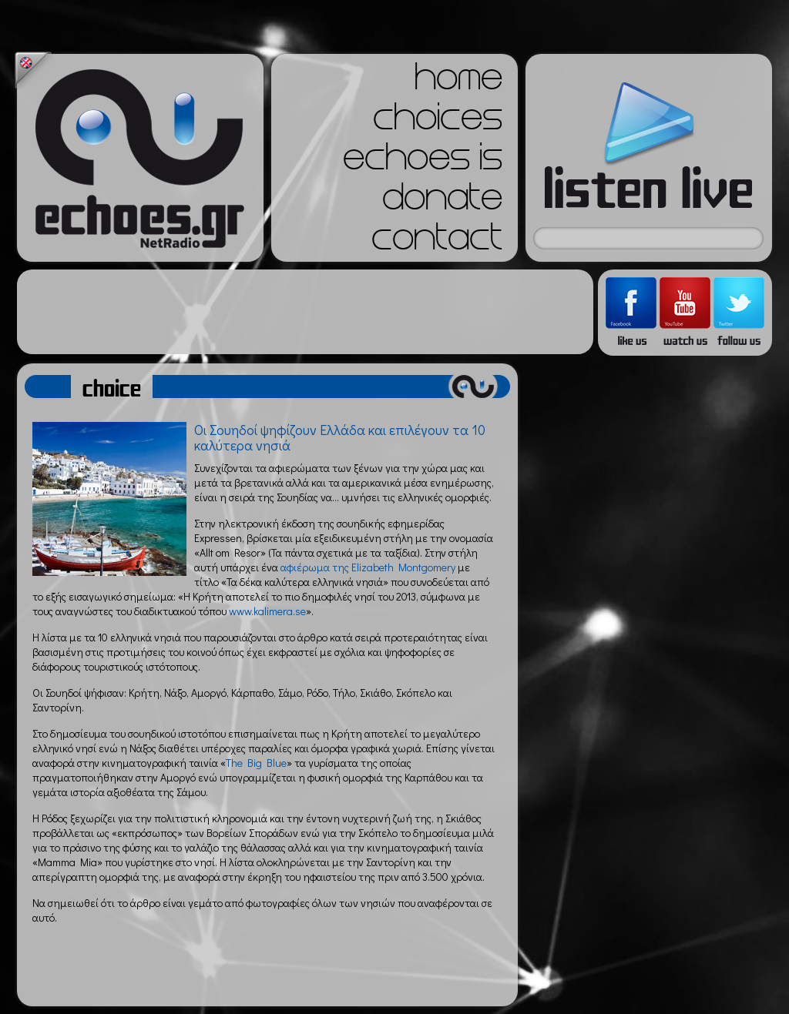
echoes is (422, 161)
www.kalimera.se (267, 611)
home (458, 81)
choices (437, 121)
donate (442, 201)
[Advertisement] (305, 311)
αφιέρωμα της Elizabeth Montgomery (367, 567)
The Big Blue (256, 762)
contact (436, 242)
